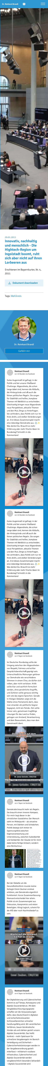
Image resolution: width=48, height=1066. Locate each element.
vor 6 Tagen (19, 993)
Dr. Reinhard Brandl (24, 344)
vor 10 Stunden (20, 374)
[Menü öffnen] (43, 4)
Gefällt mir (24, 351)
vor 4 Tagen (19, 803)
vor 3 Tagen (19, 656)
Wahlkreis (16, 296)
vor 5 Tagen (19, 877)
